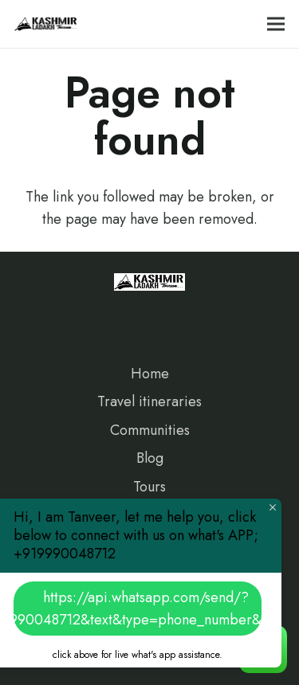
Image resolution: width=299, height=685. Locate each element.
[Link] (46, 24)
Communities (150, 430)
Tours (149, 486)
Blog (149, 458)
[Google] (111, 315)
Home (150, 373)
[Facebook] (39, 315)
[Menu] (276, 24)
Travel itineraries (149, 401)
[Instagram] (75, 315)
